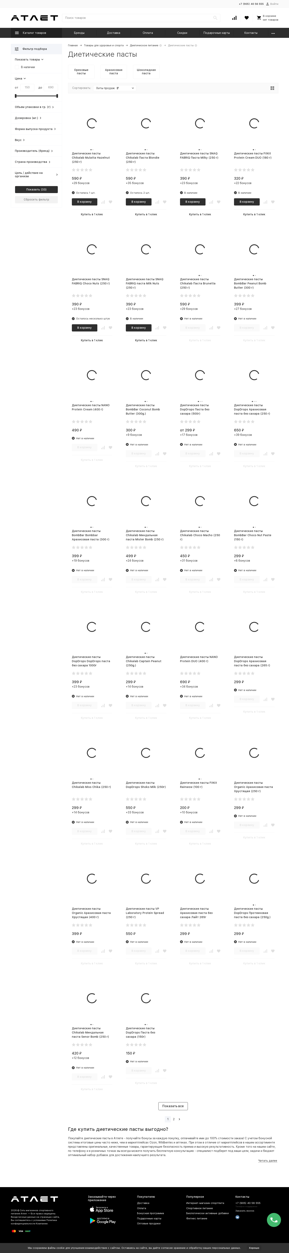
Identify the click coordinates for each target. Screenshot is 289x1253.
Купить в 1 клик (92, 214)
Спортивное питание (199, 1208)
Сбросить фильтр (36, 199)
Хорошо (254, 1247)
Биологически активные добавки (207, 1213)
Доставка (113, 32)
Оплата (148, 32)
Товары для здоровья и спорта (104, 45)
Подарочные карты (216, 32)
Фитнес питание (196, 1218)
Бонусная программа (150, 1213)
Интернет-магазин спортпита (205, 1203)
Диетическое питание (144, 45)
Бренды (79, 32)
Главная (73, 45)
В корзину (84, 201)
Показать (33, 189)
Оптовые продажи (149, 1223)
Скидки (182, 32)
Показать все (173, 1106)
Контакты (250, 32)
